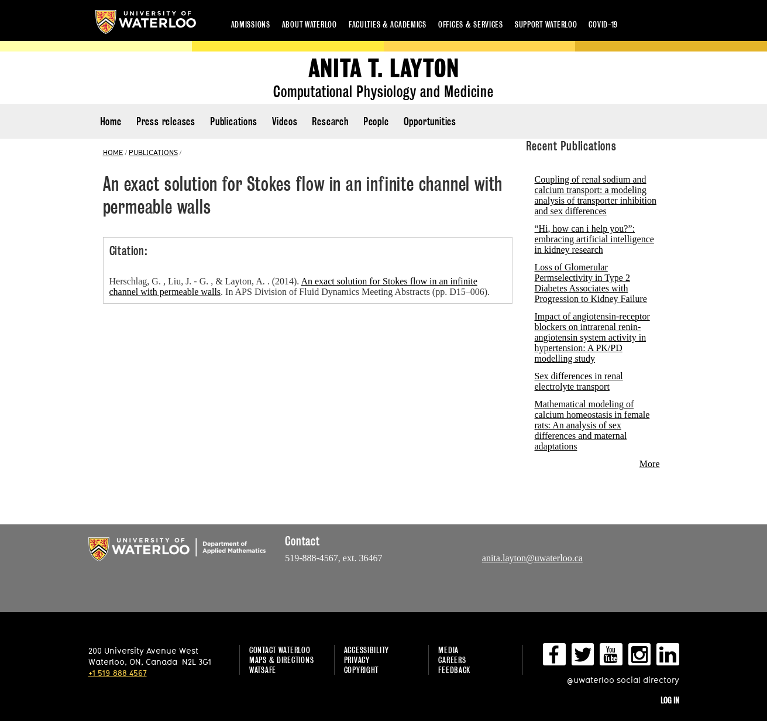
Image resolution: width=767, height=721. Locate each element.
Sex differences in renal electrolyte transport (579, 381)
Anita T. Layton (383, 68)
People (376, 121)
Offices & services (470, 24)
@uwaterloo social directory (623, 679)
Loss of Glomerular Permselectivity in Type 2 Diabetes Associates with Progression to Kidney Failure (591, 283)
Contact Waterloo (280, 650)
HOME (113, 152)
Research (330, 121)
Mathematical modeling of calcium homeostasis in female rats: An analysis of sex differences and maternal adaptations (592, 425)
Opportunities (430, 121)
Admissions (250, 24)
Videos (285, 121)
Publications (233, 121)
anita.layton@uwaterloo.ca (532, 558)
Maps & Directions (281, 660)
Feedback (454, 670)
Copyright (361, 670)
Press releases (165, 121)
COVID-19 (603, 24)
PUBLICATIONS (153, 152)
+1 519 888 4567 (117, 672)
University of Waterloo (145, 22)
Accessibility (366, 650)
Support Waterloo (546, 24)
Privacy (357, 660)
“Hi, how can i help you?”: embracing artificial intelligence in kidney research (594, 239)
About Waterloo (309, 24)
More (649, 464)
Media (448, 650)
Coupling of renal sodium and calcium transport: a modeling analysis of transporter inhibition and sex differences (595, 195)
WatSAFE (262, 670)
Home (111, 121)
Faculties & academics (388, 24)
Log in (670, 700)
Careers (452, 660)
